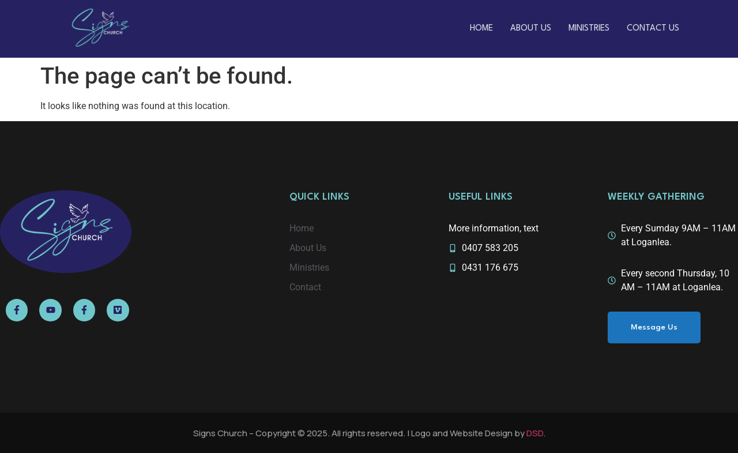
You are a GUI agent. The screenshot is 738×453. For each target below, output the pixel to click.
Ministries (588, 28)
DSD (534, 433)
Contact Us (653, 28)
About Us (530, 28)
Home (481, 28)
